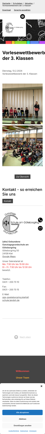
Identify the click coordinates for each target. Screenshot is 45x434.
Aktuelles (29, 3)
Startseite (6, 3)
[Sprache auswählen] (22, 10)
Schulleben (17, 3)
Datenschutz (24, 431)
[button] (41, 386)
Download (6, 10)
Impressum (33, 431)
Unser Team (22, 377)
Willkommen (22, 371)
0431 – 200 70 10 (10, 282)
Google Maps (9, 256)
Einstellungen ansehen (22, 426)
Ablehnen (22, 419)
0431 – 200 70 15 (10, 289)
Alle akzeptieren (22, 412)
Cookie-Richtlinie (14, 431)
